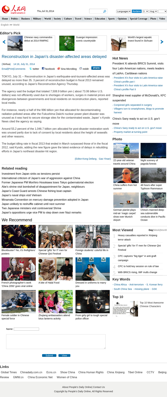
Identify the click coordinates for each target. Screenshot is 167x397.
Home (5, 18)
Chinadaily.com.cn (31, 372)
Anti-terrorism (136, 284)
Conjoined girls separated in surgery (133, 105)
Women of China (67, 377)
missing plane (142, 289)
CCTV (150, 372)
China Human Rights (91, 372)
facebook (50, 69)
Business (25, 18)
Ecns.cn (51, 372)
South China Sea (123, 289)
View (64, 355)
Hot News (120, 58)
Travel (78, 18)
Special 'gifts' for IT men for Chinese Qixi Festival (139, 247)
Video (162, 18)
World (47, 18)
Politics (14, 18)
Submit (49, 355)
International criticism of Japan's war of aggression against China (41, 178)
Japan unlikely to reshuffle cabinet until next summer (33, 204)
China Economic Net (40, 377)
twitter (36, 69)
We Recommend (17, 220)
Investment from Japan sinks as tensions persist (31, 173)
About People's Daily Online (77, 387)
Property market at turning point (130, 132)
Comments (19, 69)
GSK (154, 289)
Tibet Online (135, 372)
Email (5, 69)
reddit (86, 69)
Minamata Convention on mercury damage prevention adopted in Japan (45, 199)
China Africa (120, 284)
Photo (153, 18)
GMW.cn (18, 377)
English (5, 24)
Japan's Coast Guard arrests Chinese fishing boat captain (36, 191)
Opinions (122, 18)
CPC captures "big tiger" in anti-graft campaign (137, 258)
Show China (67, 372)
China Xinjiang (116, 372)
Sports (111, 18)
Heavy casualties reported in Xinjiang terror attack (137, 237)
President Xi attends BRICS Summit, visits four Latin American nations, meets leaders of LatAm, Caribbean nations (138, 68)
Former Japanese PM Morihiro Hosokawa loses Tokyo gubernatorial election (48, 182)
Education (100, 18)
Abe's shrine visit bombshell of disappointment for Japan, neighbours (43, 186)
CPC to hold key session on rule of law (138, 266)
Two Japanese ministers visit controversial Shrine (31, 208)
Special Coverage (138, 18)
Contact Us (99, 387)
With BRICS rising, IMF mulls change (137, 272)
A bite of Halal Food (49, 282)
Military (37, 18)
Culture (68, 18)
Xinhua (6, 64)
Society (57, 18)
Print (10, 69)
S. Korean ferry (155, 284)
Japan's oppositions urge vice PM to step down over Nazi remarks (41, 212)
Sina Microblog (69, 69)
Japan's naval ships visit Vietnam (22, 195)
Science (88, 18)
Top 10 (117, 297)
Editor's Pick (10, 33)
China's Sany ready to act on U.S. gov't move (138, 128)
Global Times (9, 372)
